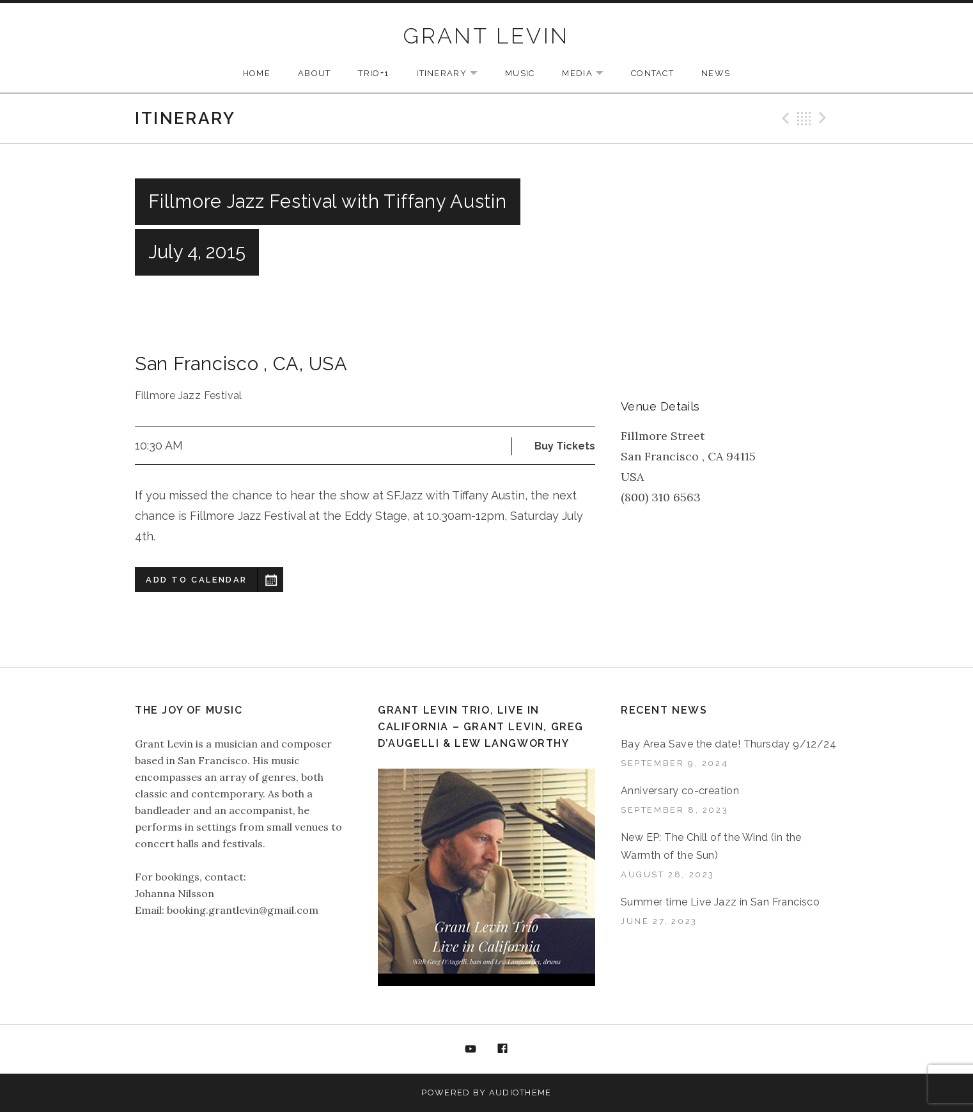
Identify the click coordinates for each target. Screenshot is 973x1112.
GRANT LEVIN (486, 36)
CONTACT (652, 73)
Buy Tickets (564, 446)
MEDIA (589, 73)
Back (804, 118)
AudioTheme (520, 1092)
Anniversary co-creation (680, 791)
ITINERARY (453, 73)
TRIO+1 (373, 73)
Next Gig (824, 118)
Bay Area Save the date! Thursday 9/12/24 (728, 744)
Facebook (503, 1049)
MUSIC (520, 73)
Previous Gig (784, 118)
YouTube (470, 1049)
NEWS (715, 73)
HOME (256, 73)
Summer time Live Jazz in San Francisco (720, 902)
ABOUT (314, 73)
